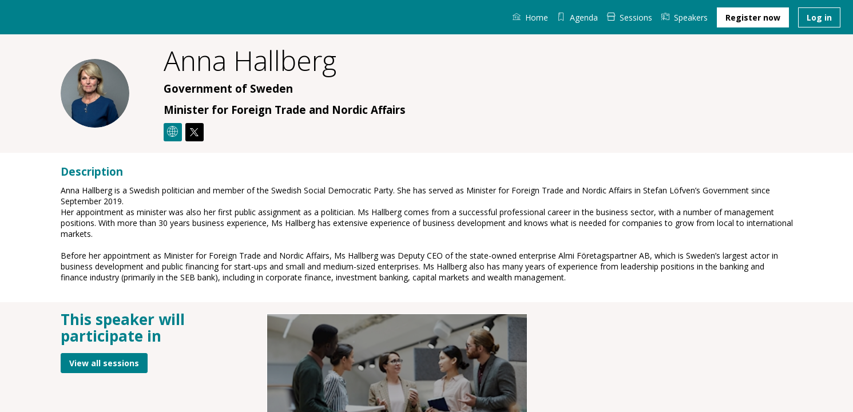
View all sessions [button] (104, 362)
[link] (530, 17)
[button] (753, 17)
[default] (577, 17)
